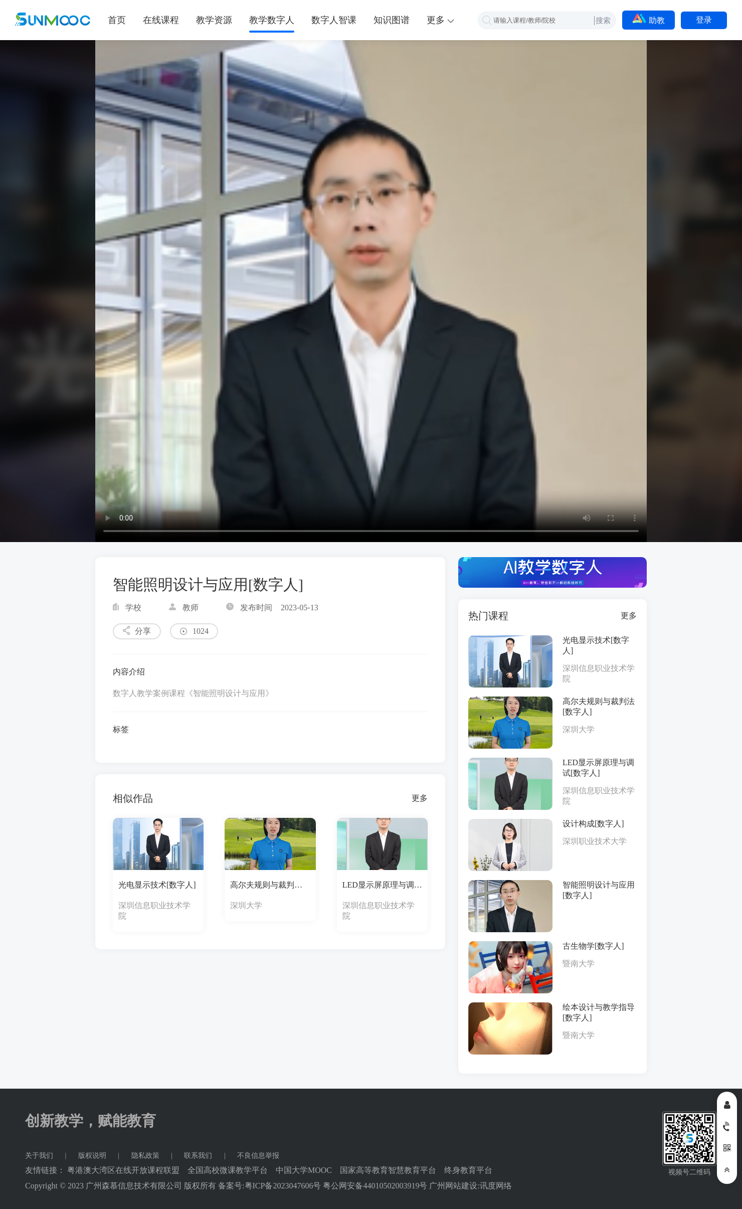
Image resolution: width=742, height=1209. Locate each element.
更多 (420, 798)
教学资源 (214, 20)
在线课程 (161, 20)
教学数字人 (271, 20)
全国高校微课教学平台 (228, 1170)
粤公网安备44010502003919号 (375, 1185)
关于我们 (40, 1155)
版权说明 (93, 1155)
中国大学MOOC (304, 1170)
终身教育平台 (468, 1170)
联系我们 (199, 1155)
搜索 (603, 20)
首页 (117, 20)
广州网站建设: (454, 1185)
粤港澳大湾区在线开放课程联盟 (123, 1170)
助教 (648, 19)
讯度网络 (496, 1185)
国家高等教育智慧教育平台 (388, 1170)
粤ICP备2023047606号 (283, 1185)
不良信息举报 (258, 1155)
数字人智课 (333, 20)
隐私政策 (146, 1155)
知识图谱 (392, 20)
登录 (704, 20)
